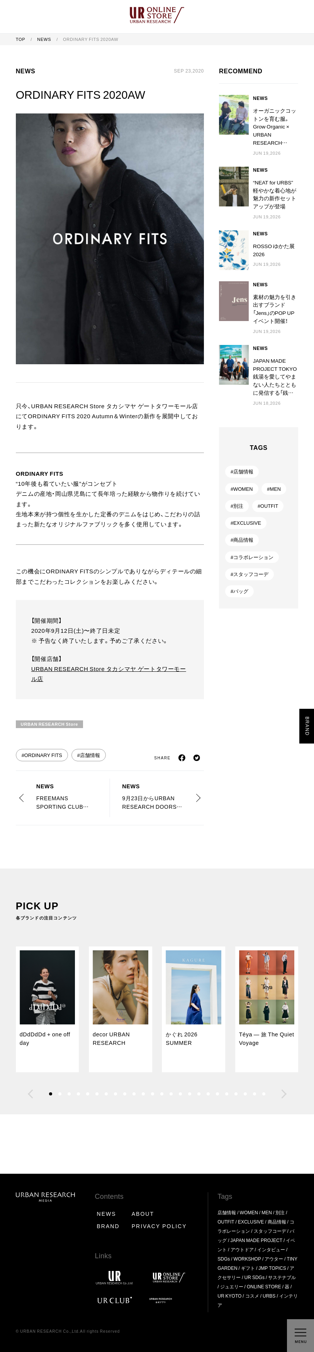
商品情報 (277, 1221)
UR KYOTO (229, 1295)
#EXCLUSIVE (246, 522)
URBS (269, 1295)
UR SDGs (254, 1277)
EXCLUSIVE (251, 1221)
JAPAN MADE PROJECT (256, 1240)
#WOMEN (242, 488)
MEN (266, 1212)
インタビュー (271, 1249)
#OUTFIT (268, 505)
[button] (30, 1094)
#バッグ (239, 591)
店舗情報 (226, 1212)
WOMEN (249, 1212)
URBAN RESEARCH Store (49, 724)
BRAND (108, 1226)
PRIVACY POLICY (159, 1226)
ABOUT (143, 1213)
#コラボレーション (252, 557)
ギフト (248, 1267)
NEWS (44, 39)
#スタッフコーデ (249, 574)
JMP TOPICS (272, 1267)
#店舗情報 (88, 755)
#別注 (237, 505)
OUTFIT (225, 1221)
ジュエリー (231, 1286)
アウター (274, 1258)
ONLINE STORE (264, 1286)
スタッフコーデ (270, 1230)
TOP (21, 39)
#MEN (274, 488)
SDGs (223, 1258)
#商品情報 (242, 539)
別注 (280, 1212)
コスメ (252, 1295)
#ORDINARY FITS (42, 755)
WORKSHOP (247, 1258)
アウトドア (242, 1249)
